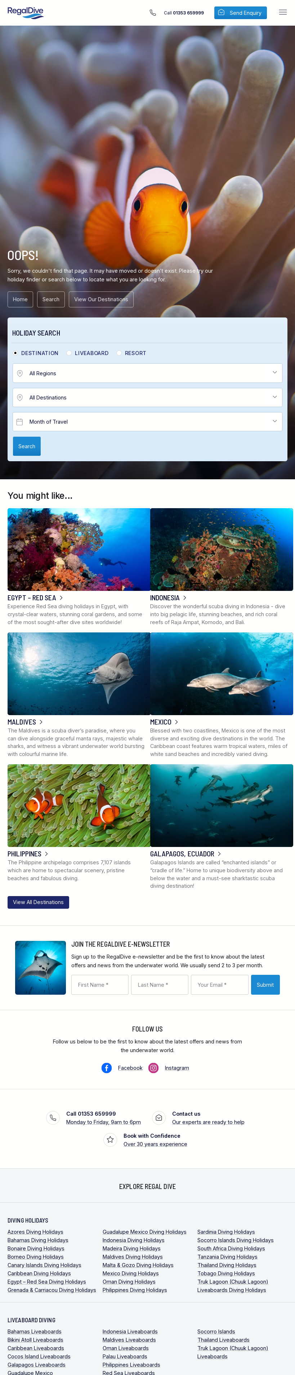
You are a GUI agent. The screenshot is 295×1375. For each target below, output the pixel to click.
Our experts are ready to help (208, 1117)
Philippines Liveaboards (131, 1365)
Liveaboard (91, 353)
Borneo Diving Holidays (36, 1257)
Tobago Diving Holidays (226, 1273)
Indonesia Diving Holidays (134, 1240)
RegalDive (26, 13)
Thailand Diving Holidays (226, 1265)
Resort (136, 353)
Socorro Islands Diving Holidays (235, 1240)
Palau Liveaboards (125, 1356)
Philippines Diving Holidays (135, 1290)
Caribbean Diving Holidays (39, 1273)
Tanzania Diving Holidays (227, 1257)
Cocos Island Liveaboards (39, 1356)
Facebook (130, 1068)
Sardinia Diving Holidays (226, 1232)
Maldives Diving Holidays (133, 1257)
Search (51, 299)
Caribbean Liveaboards (36, 1348)
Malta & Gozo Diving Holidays (138, 1265)
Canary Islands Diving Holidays (44, 1265)
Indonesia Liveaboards (130, 1331)
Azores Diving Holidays (35, 1232)
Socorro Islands (216, 1331)
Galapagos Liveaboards (37, 1365)
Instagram (177, 1068)
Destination (40, 353)
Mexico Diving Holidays (131, 1273)
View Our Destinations (101, 299)
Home (20, 299)
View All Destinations (38, 902)
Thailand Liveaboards (223, 1340)
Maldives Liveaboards (129, 1340)
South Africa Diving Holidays (231, 1248)
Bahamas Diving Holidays (38, 1240)
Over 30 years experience (155, 1139)
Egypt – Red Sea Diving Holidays (47, 1282)
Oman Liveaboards (126, 1348)
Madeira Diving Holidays (132, 1248)
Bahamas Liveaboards (35, 1331)
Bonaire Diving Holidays (36, 1248)
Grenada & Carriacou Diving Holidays (52, 1290)
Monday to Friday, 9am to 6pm (103, 1117)
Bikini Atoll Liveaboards (35, 1340)
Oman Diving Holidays (129, 1282)
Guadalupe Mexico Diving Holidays (145, 1232)
